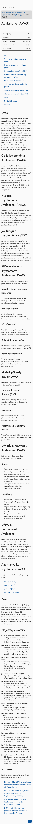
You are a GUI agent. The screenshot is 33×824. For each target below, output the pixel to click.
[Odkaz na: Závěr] (11, 599)
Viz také (7, 104)
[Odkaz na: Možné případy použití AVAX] (30, 374)
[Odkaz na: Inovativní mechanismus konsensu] (30, 291)
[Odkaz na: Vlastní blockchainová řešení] (30, 427)
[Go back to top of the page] (30, 821)
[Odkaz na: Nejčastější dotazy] (27, 630)
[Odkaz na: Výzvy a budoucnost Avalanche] (30, 529)
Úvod (6, 55)
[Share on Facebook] (3, 28)
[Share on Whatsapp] (16, 28)
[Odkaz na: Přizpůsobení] (17, 324)
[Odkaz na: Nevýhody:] (15, 494)
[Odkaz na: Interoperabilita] (20, 308)
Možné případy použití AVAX (15, 80)
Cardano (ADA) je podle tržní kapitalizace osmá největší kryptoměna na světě (15, 802)
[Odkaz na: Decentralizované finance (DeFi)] (30, 392)
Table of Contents (8, 8)
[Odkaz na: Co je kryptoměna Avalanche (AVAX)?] (30, 158)
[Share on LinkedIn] (9, 28)
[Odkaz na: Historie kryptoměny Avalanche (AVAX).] (30, 200)
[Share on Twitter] (6, 28)
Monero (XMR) (9, 585)
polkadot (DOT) (10, 589)
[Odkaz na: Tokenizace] (15, 410)
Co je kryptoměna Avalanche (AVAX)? (15, 60)
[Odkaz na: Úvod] (11, 113)
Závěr (6, 97)
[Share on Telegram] (19, 28)
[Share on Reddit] (13, 28)
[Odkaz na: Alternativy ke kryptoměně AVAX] (30, 567)
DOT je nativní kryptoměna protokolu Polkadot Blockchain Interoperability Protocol (15, 810)
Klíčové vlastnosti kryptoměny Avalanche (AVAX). (15, 76)
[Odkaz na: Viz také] (14, 769)
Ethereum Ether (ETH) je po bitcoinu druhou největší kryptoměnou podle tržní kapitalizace (17, 784)
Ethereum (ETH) (10, 582)
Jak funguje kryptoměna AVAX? (15, 71)
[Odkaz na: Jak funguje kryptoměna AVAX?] (30, 233)
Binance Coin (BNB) (11, 592)
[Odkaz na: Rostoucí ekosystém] (24, 353)
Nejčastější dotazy (11, 101)
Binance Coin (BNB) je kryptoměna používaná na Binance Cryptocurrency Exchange (17, 793)
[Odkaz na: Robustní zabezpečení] (27, 340)
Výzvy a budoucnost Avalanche (16, 90)
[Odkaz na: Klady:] (10, 464)
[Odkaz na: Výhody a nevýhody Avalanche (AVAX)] (30, 448)
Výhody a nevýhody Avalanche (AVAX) (15, 85)
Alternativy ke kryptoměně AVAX (16, 94)
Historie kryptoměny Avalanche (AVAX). (15, 66)
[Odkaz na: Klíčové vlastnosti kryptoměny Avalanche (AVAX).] (30, 271)
